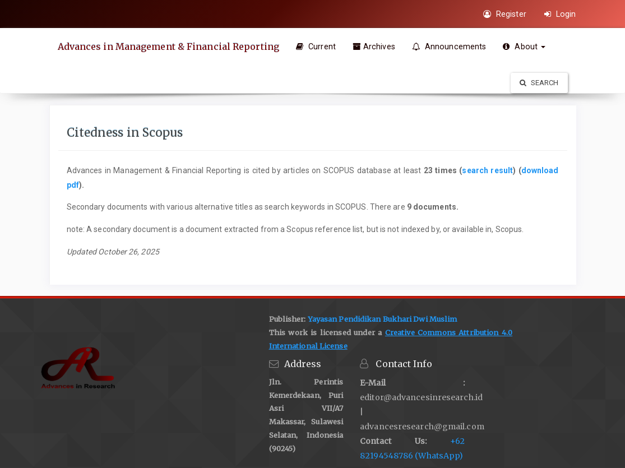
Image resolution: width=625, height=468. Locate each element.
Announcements (449, 46)
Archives (374, 46)
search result (487, 170)
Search (539, 82)
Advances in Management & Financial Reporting (168, 46)
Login (560, 14)
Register (504, 14)
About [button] (524, 46)
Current (316, 46)
